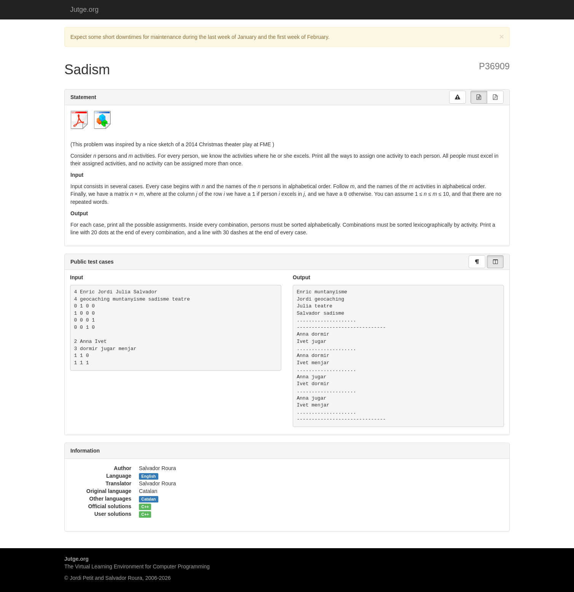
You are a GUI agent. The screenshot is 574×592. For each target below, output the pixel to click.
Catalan (148, 498)
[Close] (501, 36)
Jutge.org (84, 9)
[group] (478, 97)
